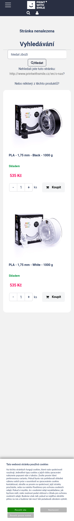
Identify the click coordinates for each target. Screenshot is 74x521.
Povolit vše (20, 510)
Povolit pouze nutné (20, 515)
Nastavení (53, 510)
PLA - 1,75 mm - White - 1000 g (31, 265)
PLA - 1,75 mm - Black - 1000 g (31, 155)
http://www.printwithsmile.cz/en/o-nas (36, 74)
